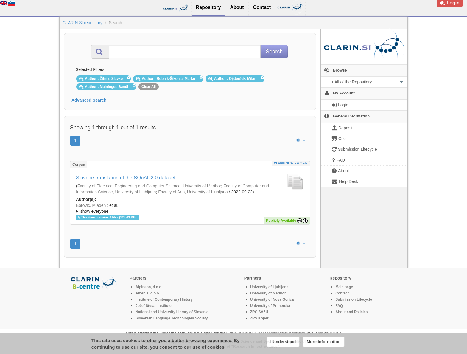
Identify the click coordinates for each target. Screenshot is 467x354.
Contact (342, 293)
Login (450, 2)
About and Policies (351, 312)
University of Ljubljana (269, 287)
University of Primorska (270, 306)
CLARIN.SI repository (82, 22)
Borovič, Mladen (91, 205)
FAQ (339, 306)
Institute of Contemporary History (164, 299)
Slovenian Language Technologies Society (172, 318)
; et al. (190, 208)
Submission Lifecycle (353, 299)
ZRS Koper (259, 318)
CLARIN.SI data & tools (291, 163)
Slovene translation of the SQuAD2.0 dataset (125, 178)
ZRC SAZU (259, 312)
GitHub (336, 333)
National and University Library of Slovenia (172, 312)
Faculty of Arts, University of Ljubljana (193, 192)
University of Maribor (268, 293)
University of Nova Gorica (272, 299)
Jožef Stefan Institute (154, 306)
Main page (344, 287)
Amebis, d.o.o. (148, 293)
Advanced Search (89, 100)
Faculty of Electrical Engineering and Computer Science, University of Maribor (149, 186)
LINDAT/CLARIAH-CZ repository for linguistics (265, 333)
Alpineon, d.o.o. (149, 287)
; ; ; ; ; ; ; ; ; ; (190, 208)
